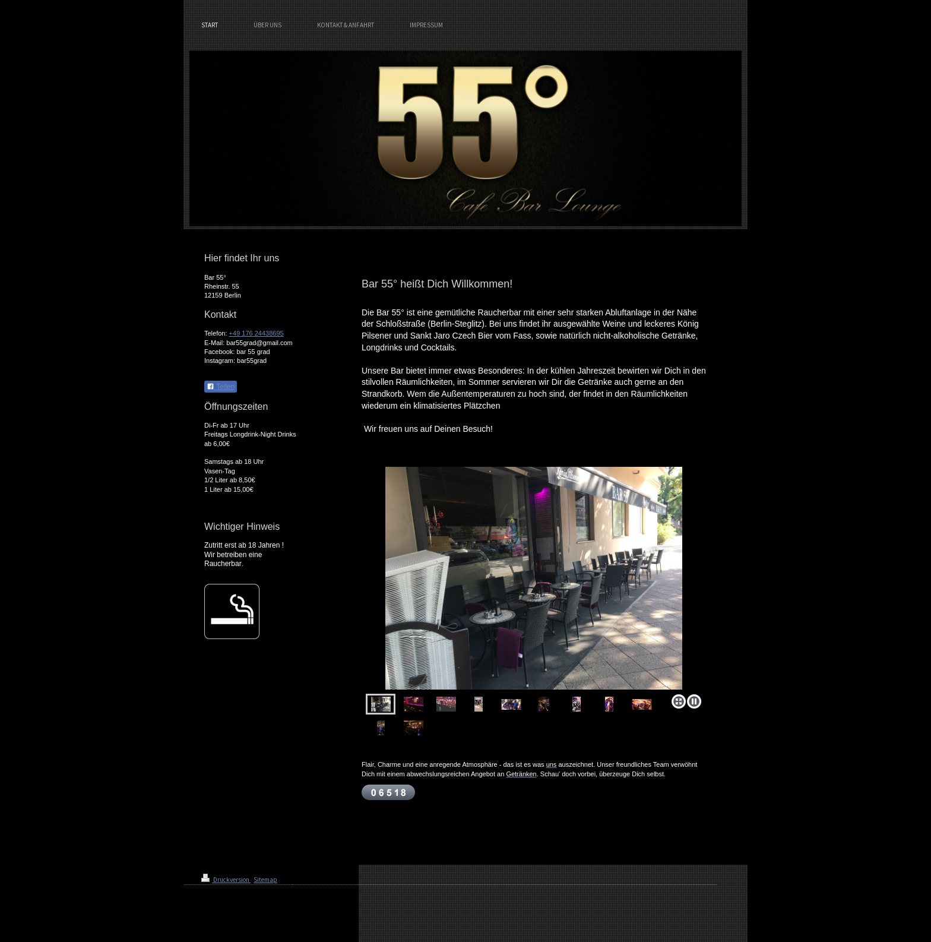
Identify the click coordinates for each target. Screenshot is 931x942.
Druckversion (226, 879)
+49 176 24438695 (256, 333)
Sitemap (265, 879)
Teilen (221, 387)
